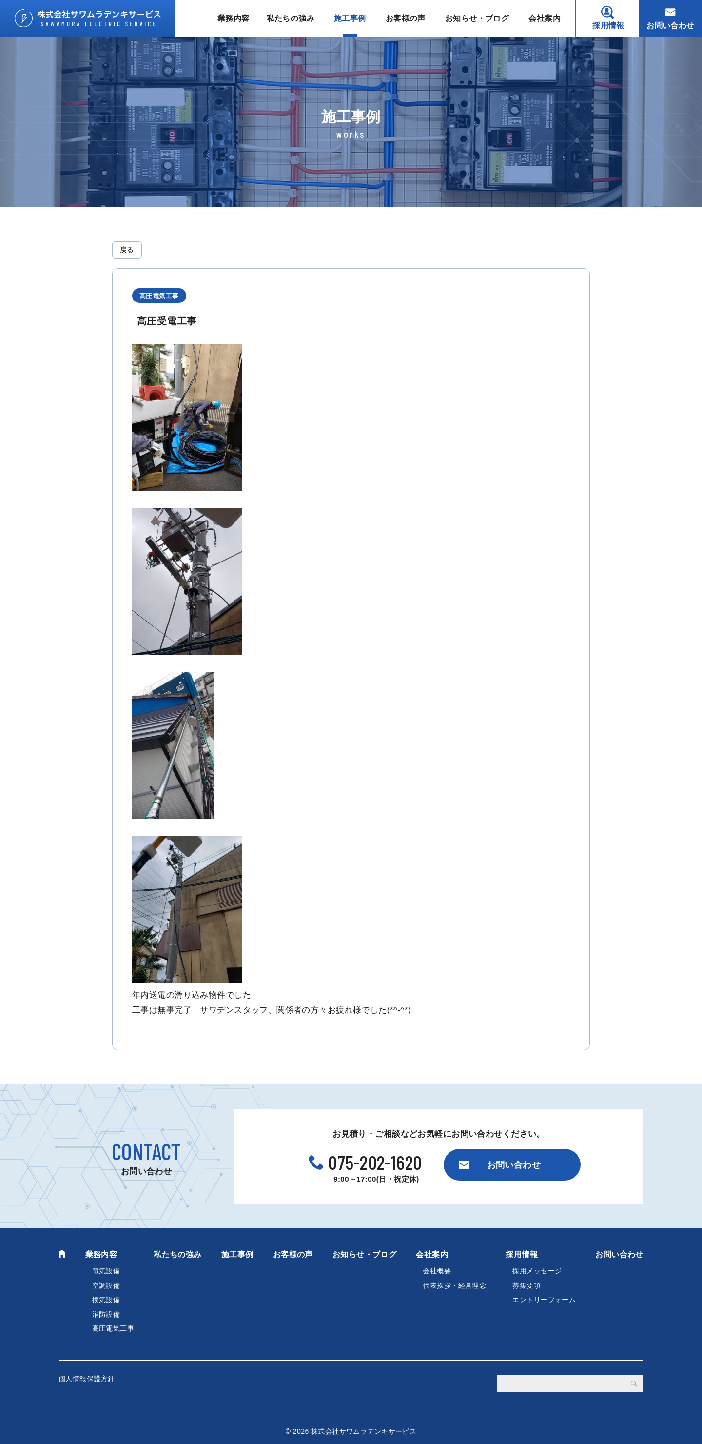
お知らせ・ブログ (477, 18)
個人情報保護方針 (86, 1379)
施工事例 (350, 18)
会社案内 (544, 18)
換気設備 (106, 1300)
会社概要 (437, 1271)
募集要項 (526, 1285)
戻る (127, 250)
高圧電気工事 (113, 1328)
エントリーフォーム (544, 1300)
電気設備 (106, 1271)
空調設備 (106, 1285)
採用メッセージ (537, 1271)
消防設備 (106, 1314)
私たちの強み (291, 18)
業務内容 (233, 18)
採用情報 (608, 25)
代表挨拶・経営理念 (454, 1285)
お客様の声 (406, 18)
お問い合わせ (670, 25)
